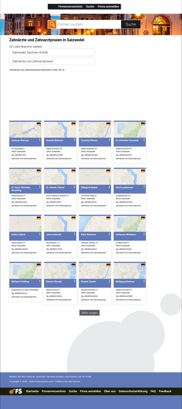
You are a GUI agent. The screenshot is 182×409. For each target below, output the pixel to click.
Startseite (32, 391)
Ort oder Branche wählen (25, 46)
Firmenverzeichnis (70, 6)
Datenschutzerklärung (133, 391)
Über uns (110, 391)
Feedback (165, 391)
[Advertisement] (93, 96)
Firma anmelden (108, 6)
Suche (90, 6)
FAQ (153, 391)
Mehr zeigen (89, 313)
